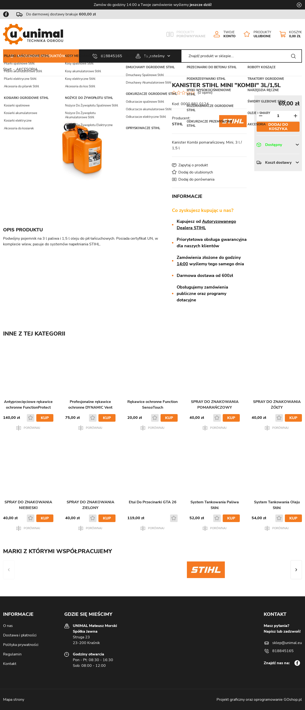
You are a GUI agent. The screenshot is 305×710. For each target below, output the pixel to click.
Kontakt (9, 663)
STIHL (177, 124)
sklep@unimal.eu (287, 642)
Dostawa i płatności (20, 635)
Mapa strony (13, 699)
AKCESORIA (27, 69)
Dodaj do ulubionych (195, 172)
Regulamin (12, 654)
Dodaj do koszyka (278, 126)
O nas (8, 625)
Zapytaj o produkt (193, 165)
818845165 (111, 56)
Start (7, 69)
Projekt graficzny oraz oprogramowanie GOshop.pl (259, 699)
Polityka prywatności (20, 644)
